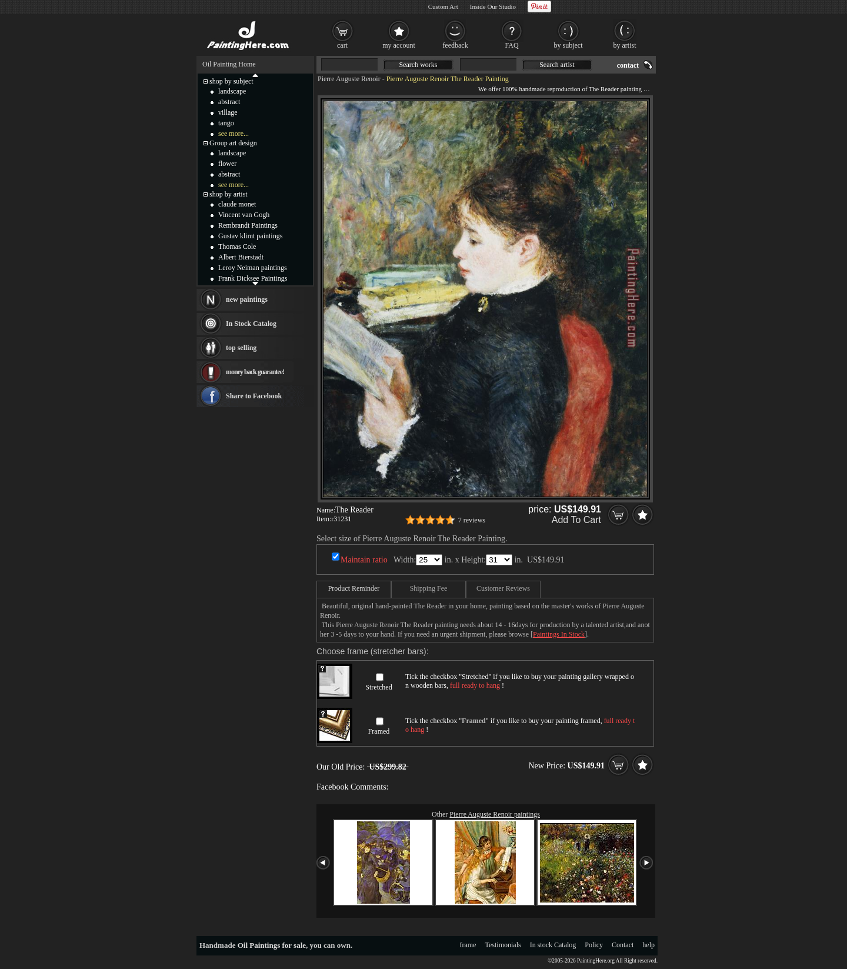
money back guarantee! (255, 372)
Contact (622, 945)
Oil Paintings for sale (272, 945)
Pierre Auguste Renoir (349, 79)
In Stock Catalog (251, 323)
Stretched (378, 687)
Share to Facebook (254, 396)
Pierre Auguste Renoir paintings (494, 814)
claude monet (237, 204)
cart (342, 45)
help (648, 945)
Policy (594, 945)
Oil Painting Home (229, 64)
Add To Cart (576, 520)
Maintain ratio (364, 559)
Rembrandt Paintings (248, 225)
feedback (455, 45)
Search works (418, 65)
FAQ (511, 45)
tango (226, 123)
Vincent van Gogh (243, 215)
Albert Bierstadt (241, 257)
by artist (624, 45)
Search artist (557, 65)
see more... (233, 133)
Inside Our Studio (493, 6)
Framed (379, 731)
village (228, 112)
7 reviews (471, 520)
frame (468, 945)
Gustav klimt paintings (250, 236)
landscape (232, 91)
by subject (568, 45)
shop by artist (228, 194)
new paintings (247, 299)
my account (398, 45)
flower (227, 163)
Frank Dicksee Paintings (252, 278)
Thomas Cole (237, 246)
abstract (229, 102)
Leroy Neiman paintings (252, 268)
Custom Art (443, 6)
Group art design (233, 143)
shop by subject (231, 81)
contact (628, 65)
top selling (241, 348)
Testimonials (503, 945)
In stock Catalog (553, 945)
